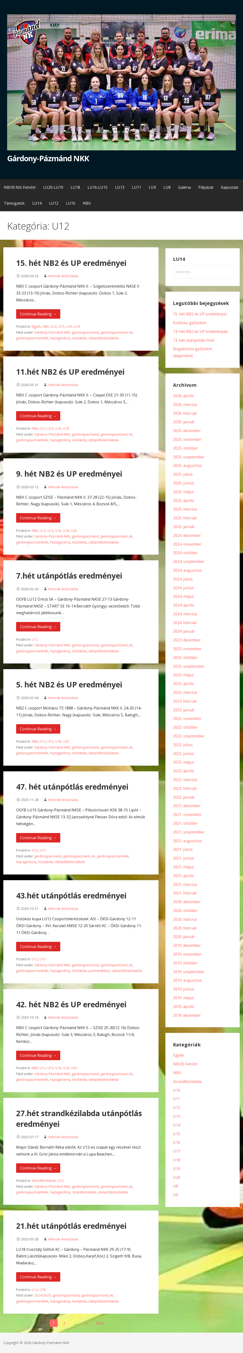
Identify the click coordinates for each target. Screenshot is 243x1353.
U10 (176, 1090)
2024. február (185, 622)
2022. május (183, 762)
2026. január (184, 421)
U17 (176, 1151)
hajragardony (60, 338)
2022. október (185, 727)
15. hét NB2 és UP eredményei (71, 263)
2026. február (185, 413)
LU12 (53, 203)
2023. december (187, 640)
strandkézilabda (84, 1192)
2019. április (183, 1006)
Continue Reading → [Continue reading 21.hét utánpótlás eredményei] (38, 1276)
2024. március (185, 614)
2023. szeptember (189, 666)
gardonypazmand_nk (116, 332)
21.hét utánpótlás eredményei (71, 1226)
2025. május (183, 491)
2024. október (185, 552)
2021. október (185, 823)
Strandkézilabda (44, 1180)
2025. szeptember (189, 457)
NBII (87, 203)
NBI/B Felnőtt (185, 1064)
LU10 (70, 203)
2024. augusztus (187, 570)
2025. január (184, 526)
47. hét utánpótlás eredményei (72, 787)
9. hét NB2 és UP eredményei (69, 474)
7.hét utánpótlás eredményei (69, 576)
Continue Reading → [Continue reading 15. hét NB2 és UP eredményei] (38, 314)
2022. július (183, 744)
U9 (175, 1194)
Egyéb (36, 326)
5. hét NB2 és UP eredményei (69, 684)
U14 (176, 1125)
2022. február (185, 788)
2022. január (184, 797)
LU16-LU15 (97, 187)
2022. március (185, 779)
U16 (69, 326)
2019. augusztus (187, 980)
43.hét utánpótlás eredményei (71, 895)
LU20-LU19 (53, 187)
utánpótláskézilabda (104, 338)
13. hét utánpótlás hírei (193, 340)
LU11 (136, 187)
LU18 (75, 187)
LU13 (119, 187)
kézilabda (79, 338)
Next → (102, 1323)
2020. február (185, 928)
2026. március (185, 404)
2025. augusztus (187, 465)
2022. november (187, 718)
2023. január (184, 710)
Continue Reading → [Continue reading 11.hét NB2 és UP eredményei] (38, 416)
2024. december (187, 535)
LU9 (152, 187)
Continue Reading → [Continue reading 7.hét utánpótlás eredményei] (38, 626)
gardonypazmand (85, 332)
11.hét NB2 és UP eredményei (70, 372)
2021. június (183, 858)
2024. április (183, 605)
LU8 (167, 187)
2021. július (183, 849)
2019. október (185, 963)
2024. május (183, 596)
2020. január (184, 936)
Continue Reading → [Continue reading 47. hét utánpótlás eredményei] (38, 837)
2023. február (185, 701)
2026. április (183, 395)
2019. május (183, 997)
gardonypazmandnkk (32, 338)
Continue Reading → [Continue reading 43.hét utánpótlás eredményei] (38, 946)
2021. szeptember (189, 832)
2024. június (183, 587)
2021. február (185, 893)
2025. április (183, 500)
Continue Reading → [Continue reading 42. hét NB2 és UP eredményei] (38, 1055)
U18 (77, 326)
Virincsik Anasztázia (63, 276)
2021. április (183, 875)
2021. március (185, 884)
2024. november (187, 544)
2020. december (187, 901)
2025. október (185, 448)
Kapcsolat (229, 187)
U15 (61, 326)
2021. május (183, 867)
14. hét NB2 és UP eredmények (200, 331)
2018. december (187, 1015)
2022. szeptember (189, 736)
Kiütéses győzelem (189, 322)
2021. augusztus (187, 840)
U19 (176, 1168)
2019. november (187, 954)
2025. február (185, 517)
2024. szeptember (189, 561)
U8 (175, 1186)
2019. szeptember (189, 971)
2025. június (183, 483)
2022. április (183, 770)
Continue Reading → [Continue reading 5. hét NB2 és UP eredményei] (38, 729)
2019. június (183, 989)
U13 (176, 1116)
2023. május (183, 674)
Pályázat (205, 187)
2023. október (185, 657)
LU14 (37, 203)
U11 (176, 1098)
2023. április (183, 683)
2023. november (187, 648)
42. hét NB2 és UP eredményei (71, 1004)
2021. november (187, 814)
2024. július (183, 579)
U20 (74, 530)
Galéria (184, 187)
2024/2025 (42, 1295)
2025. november (187, 439)
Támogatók (14, 203)
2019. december (187, 945)
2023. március (185, 692)
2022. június (183, 753)
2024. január (184, 631)
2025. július (183, 474)
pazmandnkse (99, 970)
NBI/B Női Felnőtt (20, 187)
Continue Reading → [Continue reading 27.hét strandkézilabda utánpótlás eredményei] (38, 1168)
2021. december (187, 805)
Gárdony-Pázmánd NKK (48, 158)
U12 (53, 326)
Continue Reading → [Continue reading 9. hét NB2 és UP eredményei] (38, 517)
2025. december (187, 430)
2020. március (185, 919)
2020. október (185, 910)
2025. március (185, 509)
